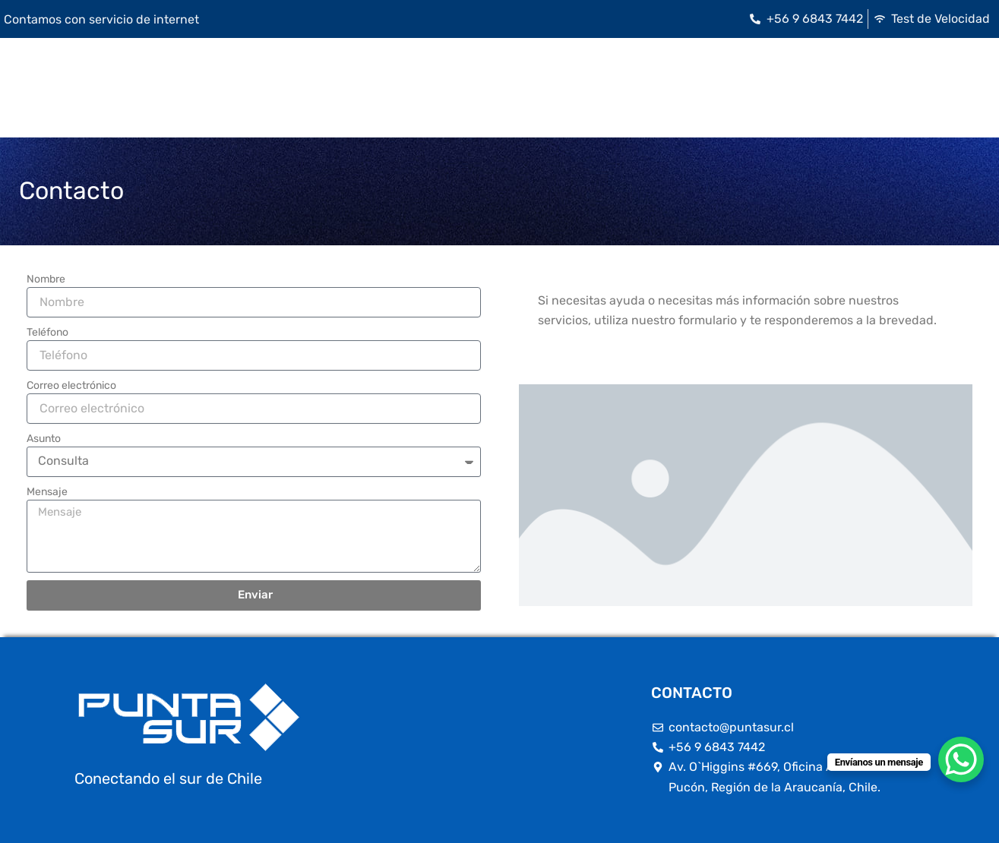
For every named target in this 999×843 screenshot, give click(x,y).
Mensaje (47, 491)
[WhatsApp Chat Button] (961, 759)
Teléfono (47, 332)
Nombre (46, 279)
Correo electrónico (71, 385)
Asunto (44, 438)
